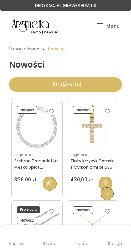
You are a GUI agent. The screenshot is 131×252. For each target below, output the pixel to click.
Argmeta (22, 155)
